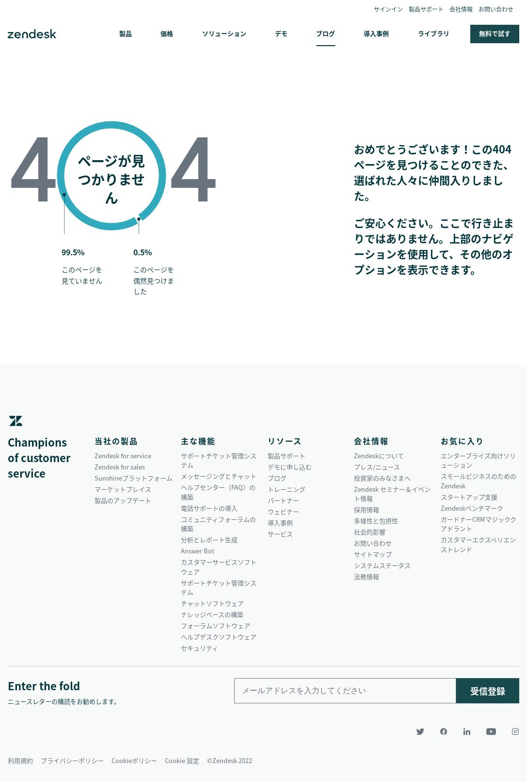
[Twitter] (420, 731)
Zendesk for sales (120, 466)
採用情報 (366, 509)
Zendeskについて (379, 455)
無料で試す (495, 33)
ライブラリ (433, 33)
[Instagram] (511, 731)
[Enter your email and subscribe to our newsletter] (345, 690)
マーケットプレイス (123, 489)
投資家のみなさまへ (382, 478)
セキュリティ (199, 647)
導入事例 (376, 33)
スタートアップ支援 (469, 496)
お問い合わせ (496, 9)
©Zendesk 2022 (229, 760)
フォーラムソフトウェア (215, 625)
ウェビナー (283, 511)
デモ (281, 33)
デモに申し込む (290, 466)
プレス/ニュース (377, 466)
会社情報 (461, 9)
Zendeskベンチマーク (472, 508)
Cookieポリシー (134, 760)
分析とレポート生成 (209, 539)
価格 (166, 33)
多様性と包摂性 (376, 520)
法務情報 (366, 576)
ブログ (325, 33)
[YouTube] (491, 731)
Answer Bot (197, 550)
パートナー (283, 500)
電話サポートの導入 (209, 508)
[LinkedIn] (467, 731)
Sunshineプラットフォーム (134, 478)
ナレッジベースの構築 (212, 614)
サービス (280, 533)
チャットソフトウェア (212, 603)
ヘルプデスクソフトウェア (218, 636)
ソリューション (224, 33)
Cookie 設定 (182, 760)
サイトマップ (373, 554)
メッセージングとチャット (218, 476)
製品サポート (426, 9)
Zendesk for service (123, 455)
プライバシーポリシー (72, 760)
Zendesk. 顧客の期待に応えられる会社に (32, 34)
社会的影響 (369, 531)
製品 (125, 33)
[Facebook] (443, 731)
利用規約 (20, 760)
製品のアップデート (123, 500)
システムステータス (382, 565)
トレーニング (286, 489)
